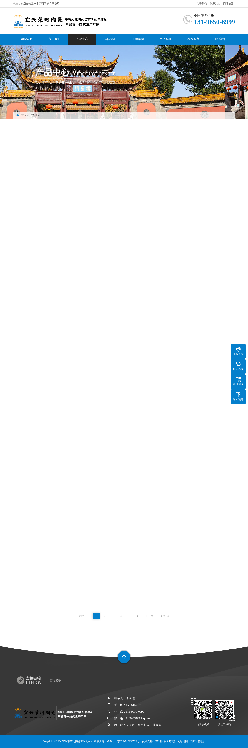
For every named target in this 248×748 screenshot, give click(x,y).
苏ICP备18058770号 (128, 741)
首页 (23, 115)
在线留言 (193, 39)
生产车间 (166, 39)
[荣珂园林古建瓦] (165, 741)
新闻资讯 (110, 39)
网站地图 (228, 3)
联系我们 (215, 3)
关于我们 (202, 3)
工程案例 (138, 39)
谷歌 (200, 741)
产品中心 (82, 39)
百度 (193, 741)
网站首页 (27, 39)
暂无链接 (55, 680)
